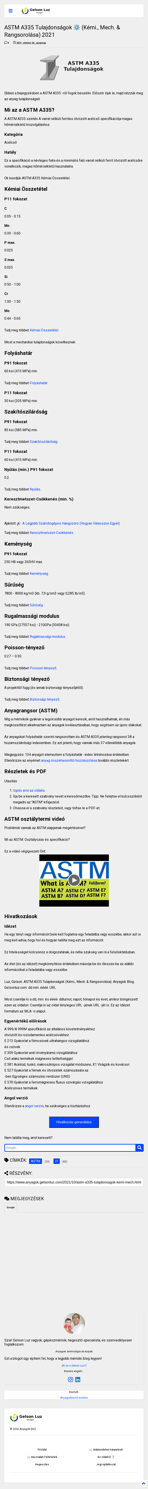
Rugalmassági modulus (47, 637)
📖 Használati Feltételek (42, 1457)
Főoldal (42, 1449)
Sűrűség (36, 605)
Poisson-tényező (43, 668)
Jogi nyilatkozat (106, 1464)
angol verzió (34, 1106)
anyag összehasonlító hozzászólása (69, 760)
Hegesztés (42, 1464)
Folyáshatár (38, 383)
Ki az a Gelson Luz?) (74, 1365)
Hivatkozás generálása (74, 1122)
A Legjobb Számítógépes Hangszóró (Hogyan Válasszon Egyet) (71, 523)
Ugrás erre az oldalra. (29, 790)
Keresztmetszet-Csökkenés (51, 533)
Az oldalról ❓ (106, 1457)
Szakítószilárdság (43, 442)
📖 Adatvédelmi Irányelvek (106, 1449)
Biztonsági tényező (44, 699)
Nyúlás (35, 489)
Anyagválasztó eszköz (74, 1397)
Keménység (39, 574)
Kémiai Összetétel (44, 330)
